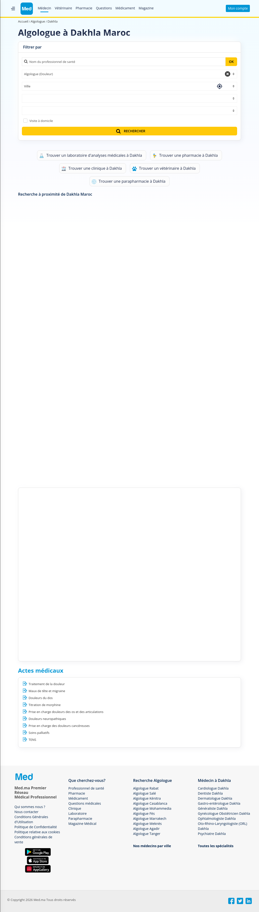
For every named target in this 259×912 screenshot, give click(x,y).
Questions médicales (84, 803)
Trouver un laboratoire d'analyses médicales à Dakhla (90, 155)
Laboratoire (77, 813)
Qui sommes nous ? (29, 806)
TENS (32, 739)
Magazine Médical (82, 823)
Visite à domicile (41, 121)
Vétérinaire (63, 8)
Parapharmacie (80, 818)
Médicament (125, 8)
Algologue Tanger (146, 833)
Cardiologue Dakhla (213, 788)
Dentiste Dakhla (210, 793)
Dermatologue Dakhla (215, 798)
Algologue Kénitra (147, 798)
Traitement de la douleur (47, 684)
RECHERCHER (130, 131)
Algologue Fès (144, 813)
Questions (104, 8)
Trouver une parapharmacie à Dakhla (128, 181)
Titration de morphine (45, 705)
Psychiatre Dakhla (212, 833)
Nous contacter (26, 811)
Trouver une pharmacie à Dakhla (185, 155)
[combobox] (129, 74)
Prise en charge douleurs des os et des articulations (66, 712)
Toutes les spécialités (216, 846)
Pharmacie (84, 8)
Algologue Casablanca (150, 803)
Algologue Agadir (146, 828)
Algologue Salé (144, 793)
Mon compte (238, 8)
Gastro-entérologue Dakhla (219, 803)
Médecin (44, 8)
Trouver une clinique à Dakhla (91, 168)
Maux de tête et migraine (47, 691)
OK (231, 61)
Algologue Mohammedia (152, 808)
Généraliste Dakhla (212, 808)
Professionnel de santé (86, 788)
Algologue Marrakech (149, 818)
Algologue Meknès (147, 823)
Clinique (74, 808)
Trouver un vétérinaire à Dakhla (164, 168)
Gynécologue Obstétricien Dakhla (224, 813)
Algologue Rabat (146, 788)
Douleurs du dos (41, 698)
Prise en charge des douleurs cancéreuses (59, 726)
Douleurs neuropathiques (47, 719)
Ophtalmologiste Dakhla (217, 818)
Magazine (146, 8)
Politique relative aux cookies (37, 832)
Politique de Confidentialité (35, 827)
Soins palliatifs (39, 733)
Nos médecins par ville (152, 846)
